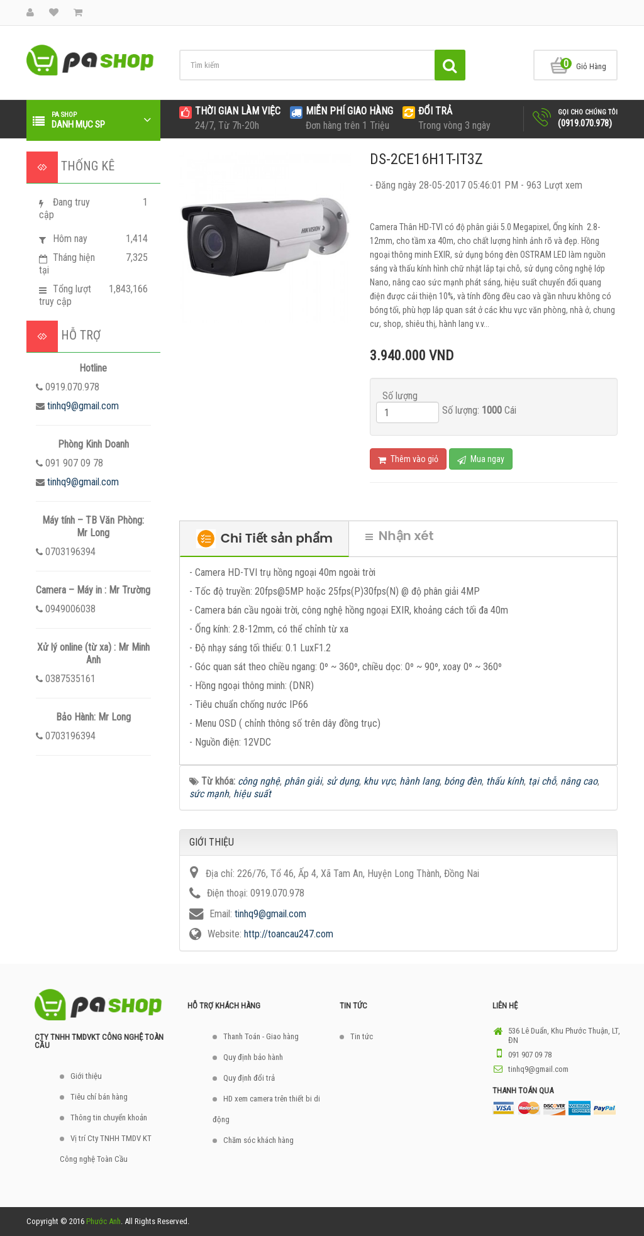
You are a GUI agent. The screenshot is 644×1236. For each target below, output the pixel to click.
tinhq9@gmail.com (83, 406)
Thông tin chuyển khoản (108, 1117)
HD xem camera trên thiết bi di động (266, 1109)
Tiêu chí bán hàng (99, 1096)
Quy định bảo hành (253, 1057)
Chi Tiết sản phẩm (264, 538)
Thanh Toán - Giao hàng (261, 1036)
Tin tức (361, 1036)
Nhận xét (399, 535)
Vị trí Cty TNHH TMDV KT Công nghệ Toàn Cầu (106, 1149)
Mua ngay (480, 459)
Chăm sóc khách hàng (258, 1140)
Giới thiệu (86, 1076)
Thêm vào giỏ (408, 459)
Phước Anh (103, 1221)
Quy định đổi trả (249, 1078)
